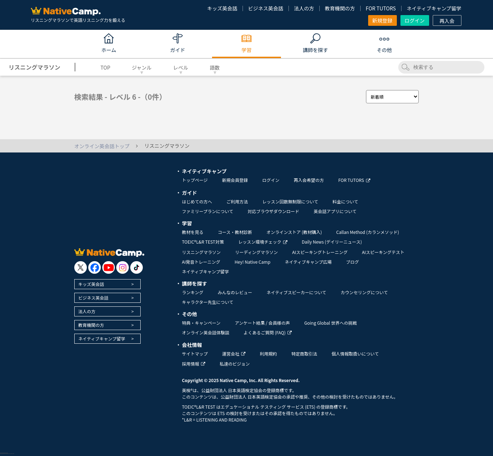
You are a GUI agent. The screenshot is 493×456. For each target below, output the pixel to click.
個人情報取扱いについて (355, 354)
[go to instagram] (122, 267)
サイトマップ (195, 354)
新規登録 (382, 20)
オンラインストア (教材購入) (294, 232)
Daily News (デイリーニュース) (332, 242)
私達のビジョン (235, 364)
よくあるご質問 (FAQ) (268, 332)
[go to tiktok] (136, 267)
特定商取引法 (304, 354)
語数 (215, 67)
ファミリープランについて (207, 211)
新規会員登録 (235, 180)
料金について (345, 201)
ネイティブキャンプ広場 (308, 262)
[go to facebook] (94, 267)
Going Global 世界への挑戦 (330, 323)
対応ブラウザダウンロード (273, 211)
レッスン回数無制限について (290, 201)
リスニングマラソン (201, 252)
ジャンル (141, 67)
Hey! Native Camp (253, 262)
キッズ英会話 (222, 8)
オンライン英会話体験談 (205, 332)
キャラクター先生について (207, 302)
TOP (105, 67)
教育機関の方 (340, 8)
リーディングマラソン (256, 252)
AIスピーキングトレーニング (319, 252)
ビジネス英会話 (265, 8)
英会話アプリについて (335, 211)
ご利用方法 (237, 201)
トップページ (195, 180)
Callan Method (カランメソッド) (367, 232)
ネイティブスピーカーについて (297, 292)
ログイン (415, 20)
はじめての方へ (197, 201)
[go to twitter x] (80, 267)
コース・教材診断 (235, 232)
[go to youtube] (108, 267)
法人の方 (304, 8)
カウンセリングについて (364, 292)
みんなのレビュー (235, 292)
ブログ (352, 262)
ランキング (192, 292)
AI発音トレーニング (201, 262)
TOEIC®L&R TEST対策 (203, 242)
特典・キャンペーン (201, 323)
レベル (180, 67)
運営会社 (233, 354)
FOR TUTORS (381, 8)
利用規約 (268, 354)
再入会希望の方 (309, 180)
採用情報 (193, 364)
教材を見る (192, 232)
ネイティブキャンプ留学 (434, 8)
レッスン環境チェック (262, 242)
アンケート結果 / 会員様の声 (262, 323)
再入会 (447, 20)
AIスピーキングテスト (383, 252)
